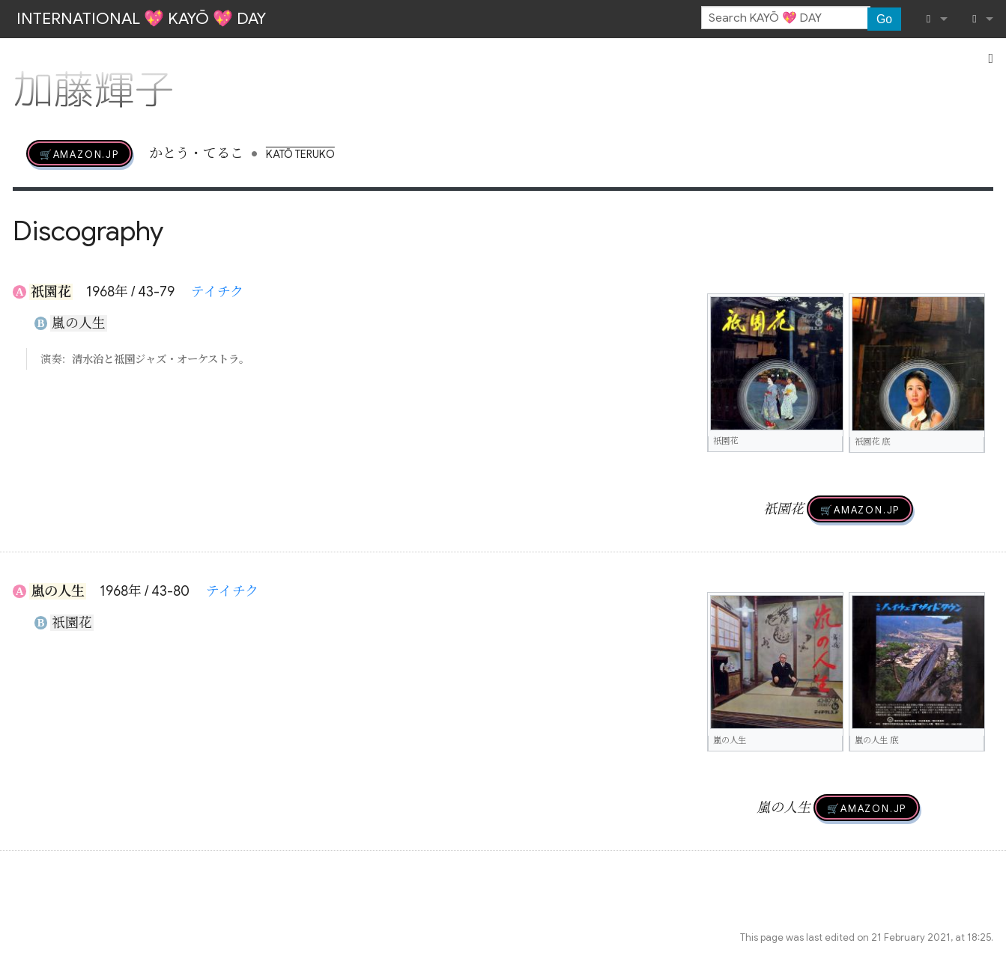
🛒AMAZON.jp (79, 153)
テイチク (217, 292)
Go (884, 19)
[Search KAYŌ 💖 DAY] (785, 18)
